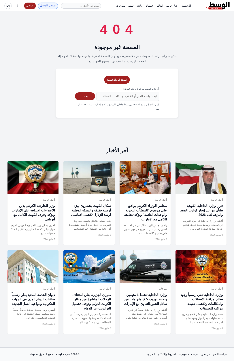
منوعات (120, 5)
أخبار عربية (172, 5)
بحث (85, 96)
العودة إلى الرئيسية (117, 79)
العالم (159, 5)
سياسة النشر (220, 354)
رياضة (139, 5)
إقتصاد (150, 5)
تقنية (130, 5)
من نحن (205, 354)
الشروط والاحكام (167, 354)
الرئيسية (186, 5)
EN (8, 5)
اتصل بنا (151, 354)
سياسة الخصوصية (188, 354)
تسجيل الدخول (48, 5)
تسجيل (30, 5)
